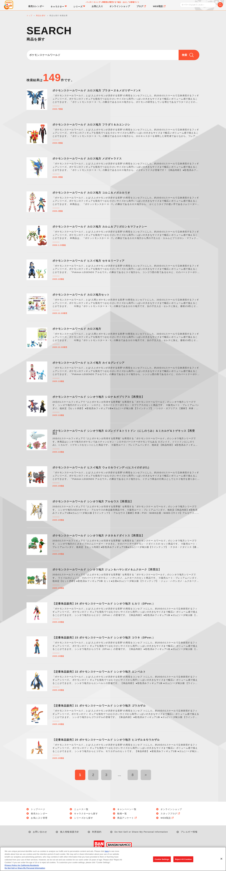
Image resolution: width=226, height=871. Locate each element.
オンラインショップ (171, 809)
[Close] (221, 860)
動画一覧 (122, 813)
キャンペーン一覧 (126, 809)
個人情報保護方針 (69, 832)
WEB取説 (167, 818)
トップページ (38, 809)
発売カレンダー (39, 813)
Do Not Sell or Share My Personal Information (141, 832)
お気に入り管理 (39, 818)
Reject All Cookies (183, 861)
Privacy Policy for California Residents (22, 867)
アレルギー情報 (189, 832)
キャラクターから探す (86, 813)
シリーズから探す (83, 818)
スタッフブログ (170, 813)
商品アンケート (127, 818)
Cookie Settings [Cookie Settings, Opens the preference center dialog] (162, 861)
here (107, 853)
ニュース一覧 (81, 809)
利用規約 (97, 832)
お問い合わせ (40, 832)
